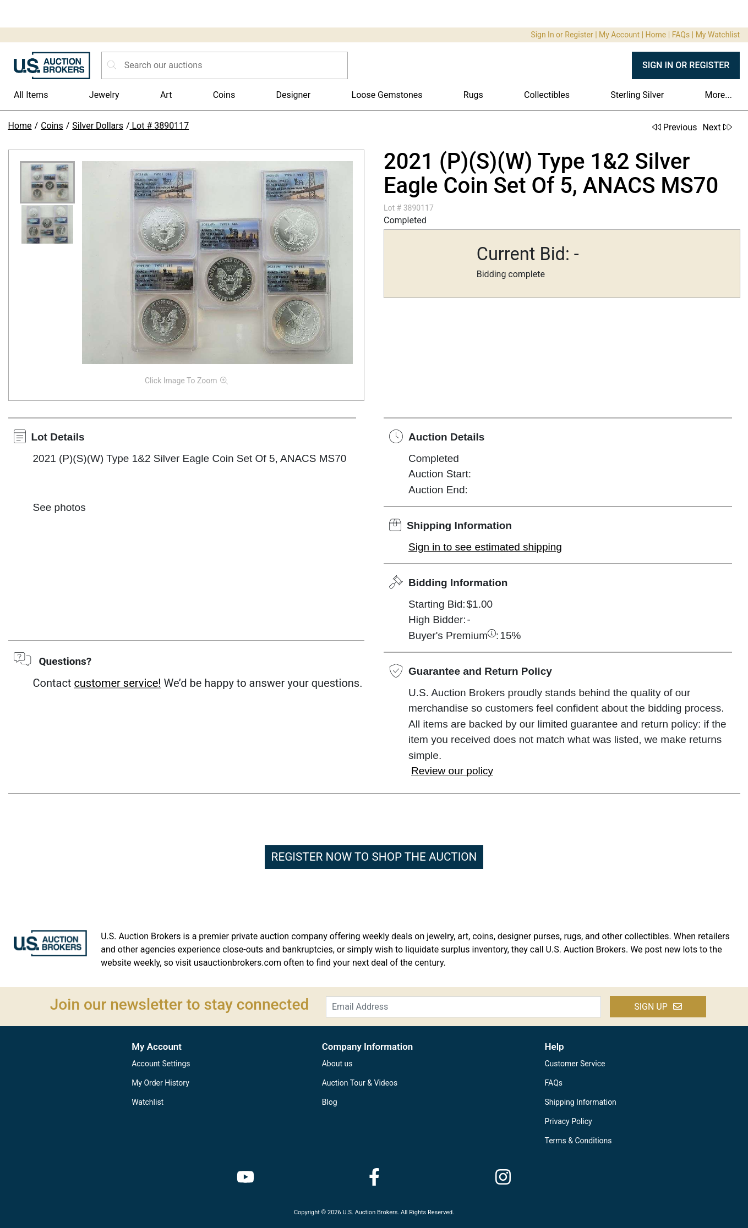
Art (166, 95)
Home (656, 34)
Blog (329, 1102)
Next (716, 127)
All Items (31, 95)
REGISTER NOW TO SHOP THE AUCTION (374, 856)
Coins (224, 95)
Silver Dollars (97, 125)
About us (337, 1063)
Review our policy (452, 771)
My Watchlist (718, 34)
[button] (47, 182)
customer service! (117, 683)
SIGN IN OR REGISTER (685, 65)
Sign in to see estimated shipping (485, 547)
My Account (619, 34)
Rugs (473, 95)
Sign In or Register (562, 34)
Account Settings (161, 1063)
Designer (293, 95)
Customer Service (575, 1063)
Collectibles (547, 95)
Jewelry (104, 95)
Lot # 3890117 (159, 125)
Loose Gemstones (387, 95)
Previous (674, 127)
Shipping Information (580, 1102)
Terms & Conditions (578, 1140)
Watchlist (147, 1102)
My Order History (160, 1082)
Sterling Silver (637, 95)
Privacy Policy (568, 1121)
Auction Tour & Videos (360, 1082)
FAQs (681, 34)
